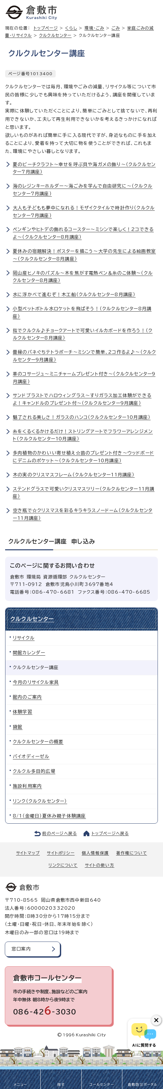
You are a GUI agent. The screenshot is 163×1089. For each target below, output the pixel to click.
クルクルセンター (55, 35)
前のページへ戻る (59, 833)
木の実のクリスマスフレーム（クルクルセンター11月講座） (74, 475)
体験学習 (22, 712)
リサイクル (24, 638)
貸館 (17, 727)
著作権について (131, 853)
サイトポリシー (60, 853)
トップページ (46, 28)
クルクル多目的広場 (34, 771)
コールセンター (101, 1084)
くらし (71, 28)
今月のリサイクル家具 (36, 682)
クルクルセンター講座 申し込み (51, 541)
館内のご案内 (27, 697)
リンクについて (63, 865)
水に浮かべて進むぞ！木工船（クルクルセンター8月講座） (74, 294)
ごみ (115, 28)
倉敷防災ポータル (143, 1084)
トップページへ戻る (110, 833)
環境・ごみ (94, 28)
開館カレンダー (29, 653)
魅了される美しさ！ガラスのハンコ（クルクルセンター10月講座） (82, 417)
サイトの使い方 (99, 865)
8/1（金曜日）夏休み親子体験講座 (49, 816)
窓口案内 (21, 949)
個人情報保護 (95, 853)
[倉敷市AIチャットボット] (144, 1035)
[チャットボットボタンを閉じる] (156, 1020)
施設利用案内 (27, 786)
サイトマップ (28, 853)
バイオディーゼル (31, 756)
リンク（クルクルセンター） (40, 801)
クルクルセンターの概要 (38, 741)
